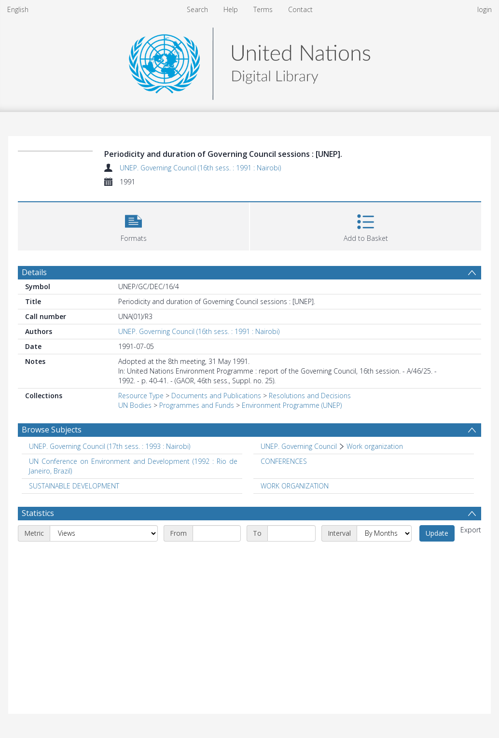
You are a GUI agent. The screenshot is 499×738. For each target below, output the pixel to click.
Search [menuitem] (197, 9)
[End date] (291, 533)
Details (34, 272)
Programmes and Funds (196, 405)
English (17, 9)
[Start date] (217, 533)
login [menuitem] (484, 9)
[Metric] (104, 533)
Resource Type (141, 395)
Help (230, 9)
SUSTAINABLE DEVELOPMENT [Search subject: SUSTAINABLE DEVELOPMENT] (74, 485)
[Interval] (384, 533)
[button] (133, 225)
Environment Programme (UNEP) (292, 405)
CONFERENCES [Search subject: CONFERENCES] (284, 461)
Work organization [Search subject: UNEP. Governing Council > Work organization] (375, 446)
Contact (300, 9)
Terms (263, 9)
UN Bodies (135, 405)
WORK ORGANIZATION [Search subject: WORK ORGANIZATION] (295, 485)
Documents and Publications (216, 395)
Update (437, 533)
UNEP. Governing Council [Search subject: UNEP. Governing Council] (299, 446)
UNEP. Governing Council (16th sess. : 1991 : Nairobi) (200, 167)
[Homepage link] (249, 61)
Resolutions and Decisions (310, 395)
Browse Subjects (52, 429)
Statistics (38, 513)
